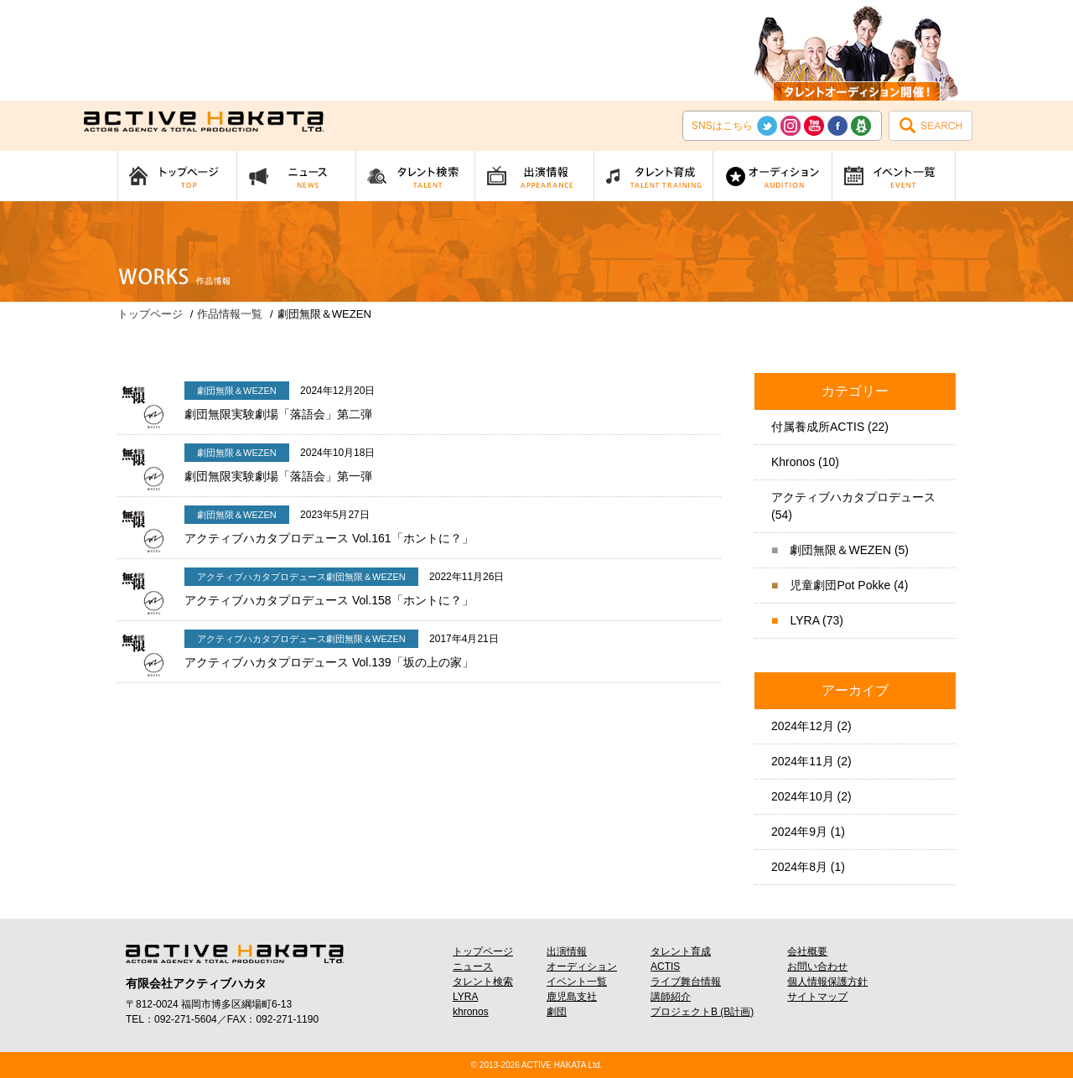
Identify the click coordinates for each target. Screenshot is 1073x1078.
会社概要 (807, 951)
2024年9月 (799, 831)
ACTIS (665, 966)
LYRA (804, 620)
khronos (471, 1012)
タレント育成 (681, 951)
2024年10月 (802, 796)
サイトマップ (817, 997)
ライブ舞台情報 (686, 981)
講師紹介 (671, 997)
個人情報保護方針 (827, 981)
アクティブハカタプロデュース (853, 497)
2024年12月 (802, 726)
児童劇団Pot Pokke (840, 585)
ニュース (473, 966)
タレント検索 (483, 981)
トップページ (483, 951)
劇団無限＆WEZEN (840, 550)
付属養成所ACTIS (817, 426)
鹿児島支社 (572, 997)
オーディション (582, 966)
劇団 (557, 1012)
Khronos (793, 462)
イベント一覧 (577, 981)
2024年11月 (802, 761)
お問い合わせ (817, 966)
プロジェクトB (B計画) (702, 1012)
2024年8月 (799, 866)
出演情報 (567, 951)
